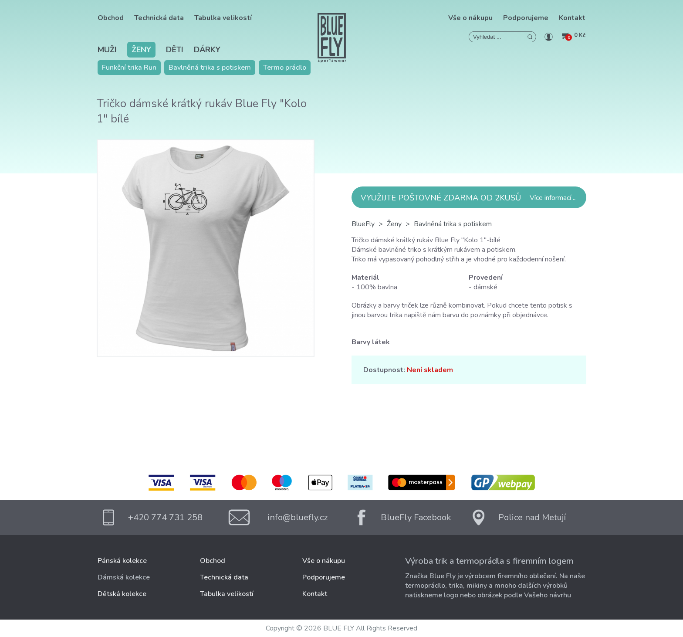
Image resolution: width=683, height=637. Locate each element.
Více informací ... (553, 198)
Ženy (141, 49)
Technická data (159, 18)
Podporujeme (525, 18)
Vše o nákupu (470, 18)
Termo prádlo (284, 67)
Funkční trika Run (129, 67)
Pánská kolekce (122, 561)
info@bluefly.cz (297, 517)
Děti (174, 49)
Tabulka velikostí (223, 18)
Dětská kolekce (122, 594)
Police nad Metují (532, 517)
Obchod (111, 18)
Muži (107, 49)
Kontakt (572, 18)
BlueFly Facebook (416, 517)
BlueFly (363, 224)
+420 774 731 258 (165, 517)
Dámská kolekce (124, 577)
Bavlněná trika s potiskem (210, 67)
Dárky (207, 49)
